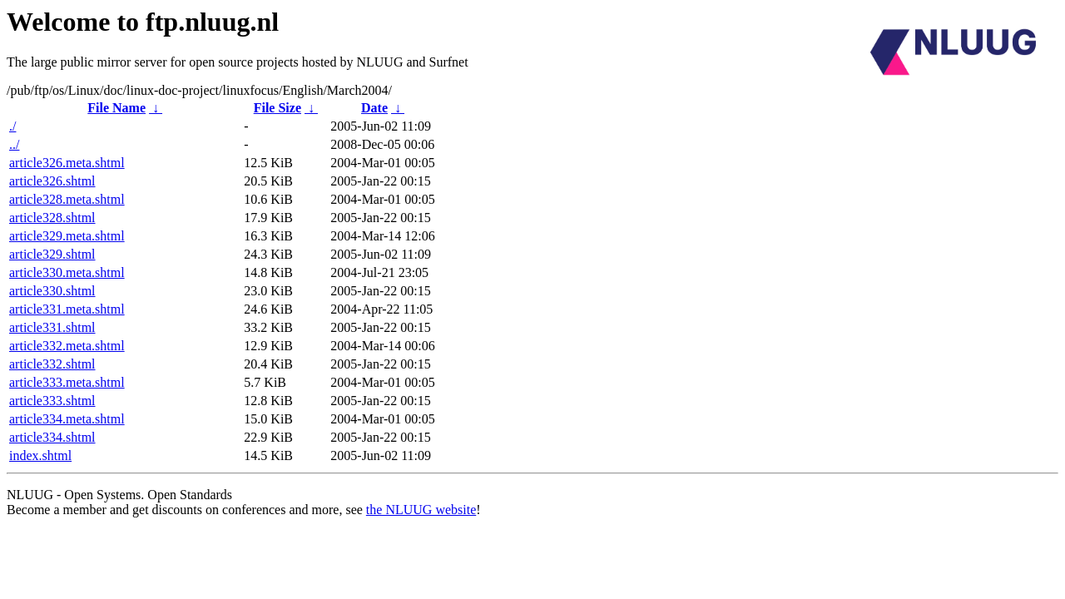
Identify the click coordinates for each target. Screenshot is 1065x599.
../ (14, 144)
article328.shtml (52, 217)
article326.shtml (52, 181)
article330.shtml (52, 291)
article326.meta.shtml (67, 163)
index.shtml (40, 455)
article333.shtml (52, 401)
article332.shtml (52, 364)
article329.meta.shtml (67, 236)
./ (12, 126)
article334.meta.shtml (67, 419)
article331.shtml (52, 327)
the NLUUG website (421, 509)
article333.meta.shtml (67, 382)
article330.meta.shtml (67, 272)
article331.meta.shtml (67, 309)
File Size (277, 108)
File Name (116, 108)
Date (374, 108)
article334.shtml (52, 437)
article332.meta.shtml (67, 346)
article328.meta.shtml (67, 199)
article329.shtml (52, 254)
